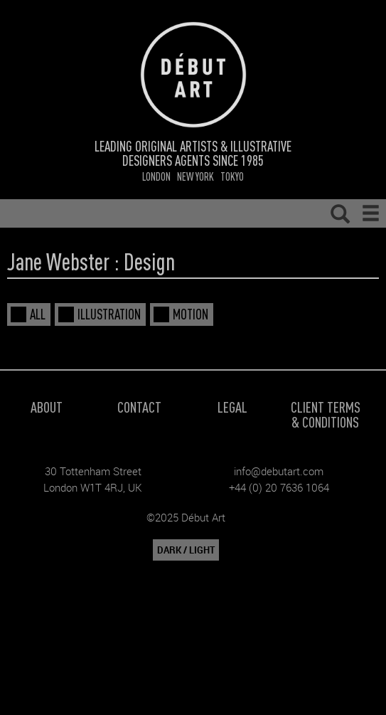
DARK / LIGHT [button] (186, 550)
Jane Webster (58, 261)
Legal (232, 406)
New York (195, 176)
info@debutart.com (278, 471)
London (156, 176)
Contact (139, 406)
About (47, 406)
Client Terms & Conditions (325, 414)
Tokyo (232, 176)
